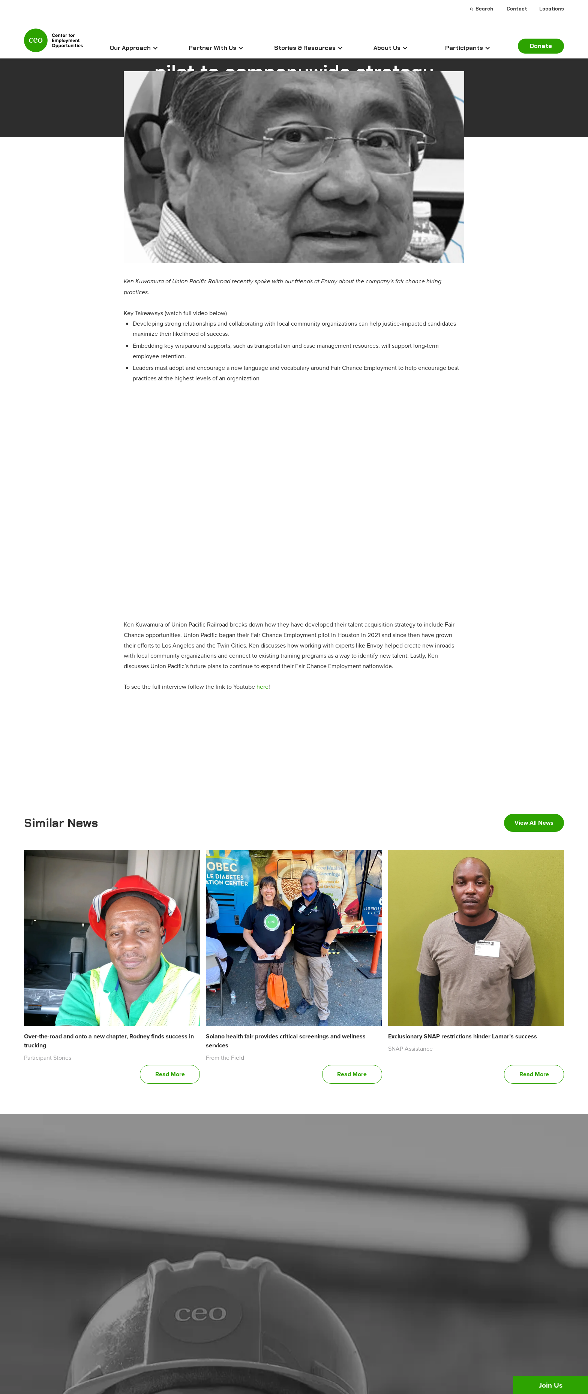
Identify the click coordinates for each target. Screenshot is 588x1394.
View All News (534, 822)
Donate (541, 46)
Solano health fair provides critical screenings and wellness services (286, 1041)
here (262, 686)
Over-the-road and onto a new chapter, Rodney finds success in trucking (109, 1041)
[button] (134, 47)
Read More (170, 1074)
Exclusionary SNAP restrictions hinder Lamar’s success (462, 1036)
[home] (53, 43)
